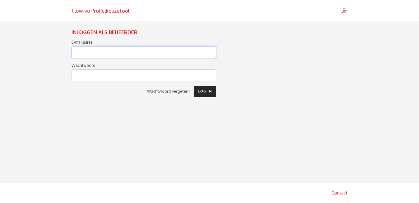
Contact (339, 193)
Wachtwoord (83, 65)
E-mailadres (82, 42)
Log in (205, 91)
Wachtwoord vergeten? (168, 91)
